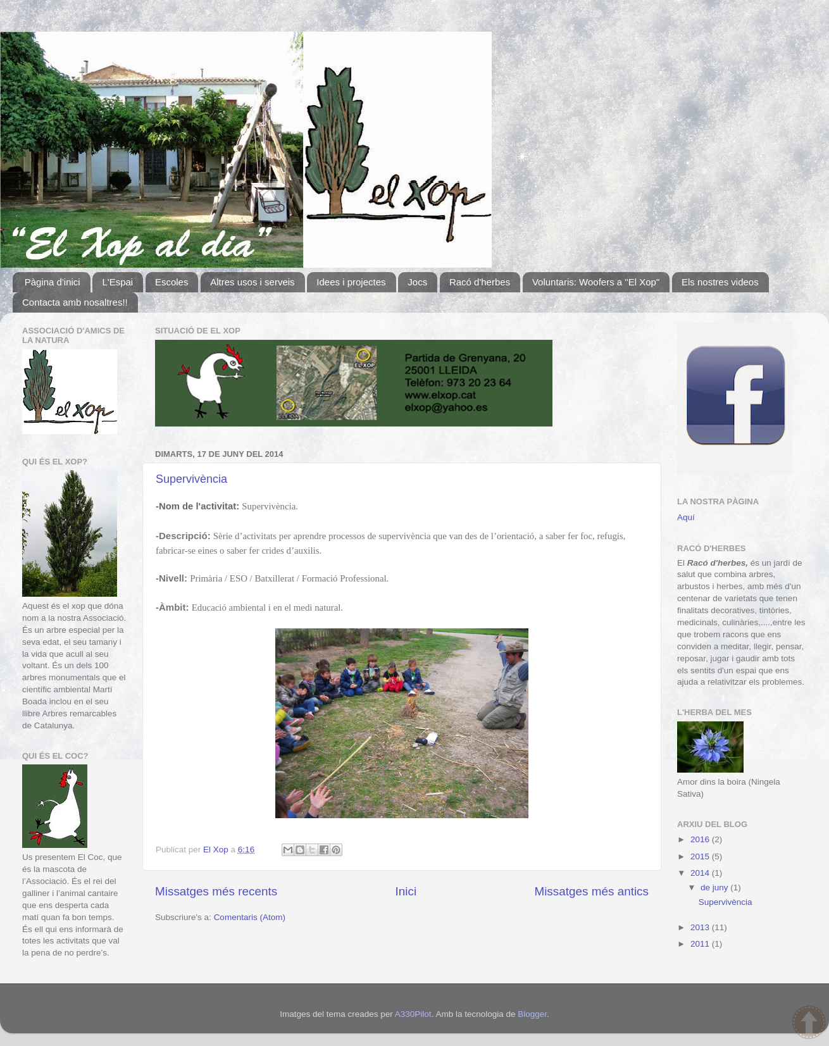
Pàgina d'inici (52, 282)
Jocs (417, 282)
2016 (701, 839)
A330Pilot (413, 1014)
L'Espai (117, 282)
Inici (406, 891)
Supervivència (191, 479)
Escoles (172, 282)
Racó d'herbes (479, 282)
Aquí (686, 517)
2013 (701, 927)
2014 (701, 873)
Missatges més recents (216, 891)
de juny (715, 887)
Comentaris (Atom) (249, 917)
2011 (701, 944)
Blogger (532, 1014)
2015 (701, 856)
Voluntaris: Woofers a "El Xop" (595, 282)
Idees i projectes (350, 282)
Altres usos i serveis (252, 282)
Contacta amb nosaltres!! (75, 302)
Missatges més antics (591, 891)
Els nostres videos (720, 282)
